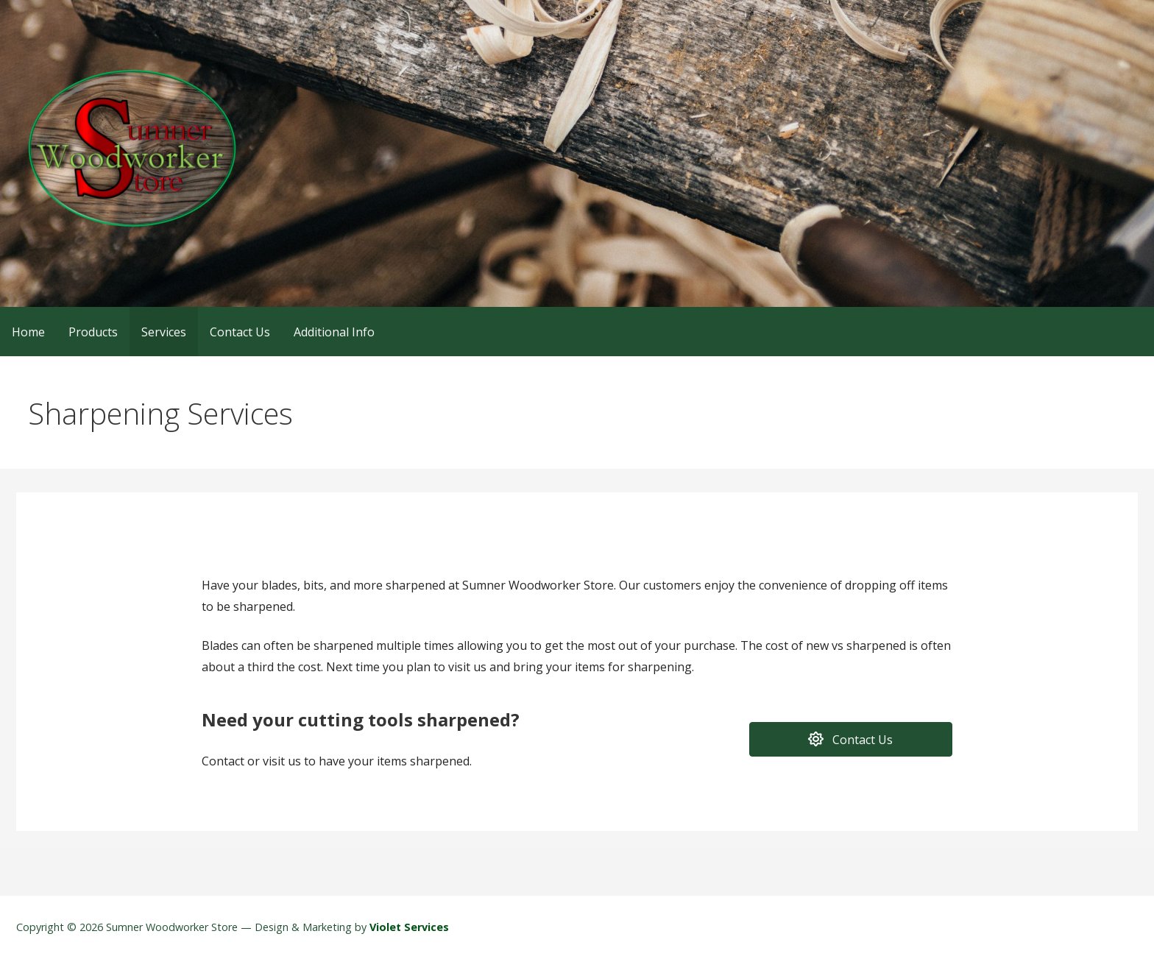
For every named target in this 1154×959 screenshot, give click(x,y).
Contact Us (240, 332)
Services (163, 332)
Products (93, 332)
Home (28, 332)
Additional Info (334, 332)
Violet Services (409, 927)
